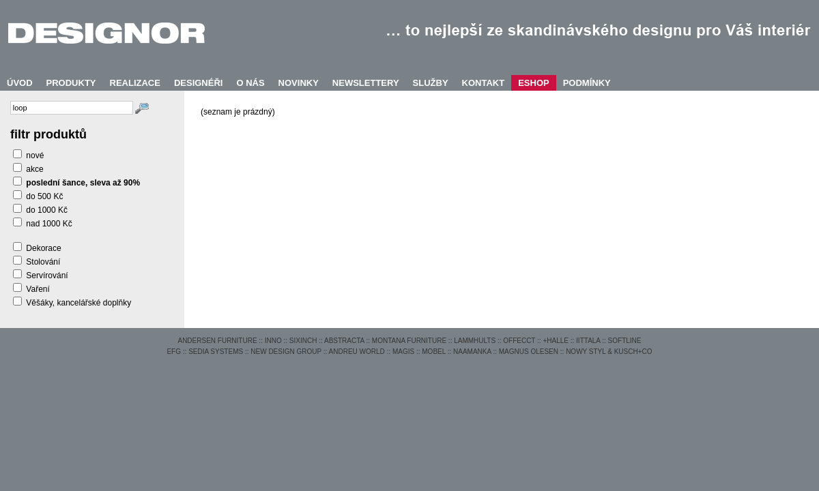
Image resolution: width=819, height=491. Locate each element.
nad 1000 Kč (49, 223)
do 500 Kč (44, 196)
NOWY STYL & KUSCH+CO (609, 351)
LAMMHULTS (474, 340)
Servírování (47, 275)
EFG (174, 351)
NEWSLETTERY (365, 83)
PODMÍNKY (587, 83)
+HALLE (556, 340)
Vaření (37, 289)
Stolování (43, 262)
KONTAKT (483, 83)
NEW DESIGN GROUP (285, 351)
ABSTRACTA (344, 340)
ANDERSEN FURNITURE (217, 340)
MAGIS (403, 351)
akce (34, 169)
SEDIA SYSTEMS (215, 351)
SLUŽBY (430, 83)
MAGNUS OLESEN (528, 351)
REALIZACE (135, 83)
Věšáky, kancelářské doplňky (78, 303)
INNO (273, 340)
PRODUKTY (71, 83)
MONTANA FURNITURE (409, 340)
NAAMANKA (472, 351)
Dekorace (43, 248)
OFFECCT (519, 340)
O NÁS (250, 83)
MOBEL (434, 351)
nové (35, 155)
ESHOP (533, 83)
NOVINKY (298, 83)
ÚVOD (20, 83)
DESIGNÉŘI (198, 83)
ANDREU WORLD (357, 351)
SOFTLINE (625, 340)
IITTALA (588, 340)
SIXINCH (303, 340)
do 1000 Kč (47, 210)
